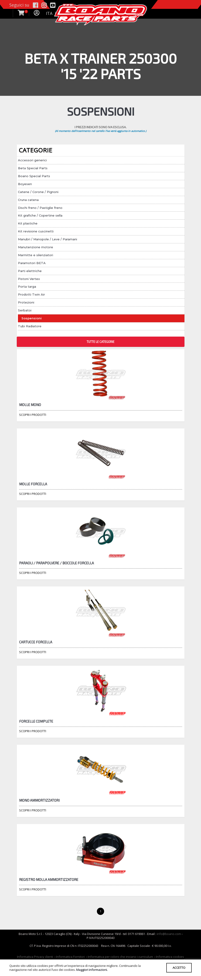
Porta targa (27, 286)
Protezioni (26, 302)
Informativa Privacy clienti (35, 957)
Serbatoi (24, 310)
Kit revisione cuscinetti (36, 231)
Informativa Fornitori (70, 957)
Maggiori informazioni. (92, 970)
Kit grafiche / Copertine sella (40, 215)
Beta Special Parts (33, 168)
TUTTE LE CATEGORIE (100, 342)
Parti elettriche (30, 271)
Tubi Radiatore (29, 326)
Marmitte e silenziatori (35, 255)
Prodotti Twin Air (31, 294)
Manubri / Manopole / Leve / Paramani (47, 239)
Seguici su (19, 5)
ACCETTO (179, 968)
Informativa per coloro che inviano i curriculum (120, 957)
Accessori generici (32, 160)
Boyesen (25, 184)
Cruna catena (28, 200)
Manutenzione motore (35, 247)
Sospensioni (31, 318)
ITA (49, 13)
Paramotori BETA (32, 263)
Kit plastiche (27, 223)
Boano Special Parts (34, 176)
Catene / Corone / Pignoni (38, 192)
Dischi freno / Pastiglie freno (40, 208)
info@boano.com (169, 934)
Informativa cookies (170, 957)
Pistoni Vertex (29, 279)
